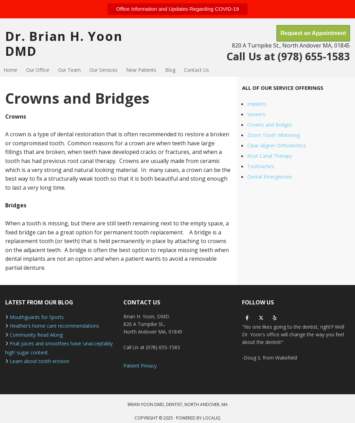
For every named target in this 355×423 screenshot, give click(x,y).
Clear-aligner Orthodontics (276, 145)
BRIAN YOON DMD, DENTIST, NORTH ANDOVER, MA (178, 404)
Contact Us (196, 70)
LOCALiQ (211, 418)
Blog (170, 70)
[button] (177, 9)
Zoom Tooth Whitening (273, 135)
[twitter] (261, 318)
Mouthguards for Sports (37, 317)
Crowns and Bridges (269, 124)
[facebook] (247, 318)
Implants (257, 104)
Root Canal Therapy (269, 156)
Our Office (37, 70)
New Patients (141, 70)
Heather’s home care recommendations (54, 325)
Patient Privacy (140, 365)
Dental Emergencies (269, 176)
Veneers (256, 114)
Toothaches (260, 166)
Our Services (103, 70)
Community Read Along (36, 334)
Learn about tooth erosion (39, 361)
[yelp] (275, 318)
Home (10, 70)
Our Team (69, 70)
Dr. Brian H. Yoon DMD (64, 44)
